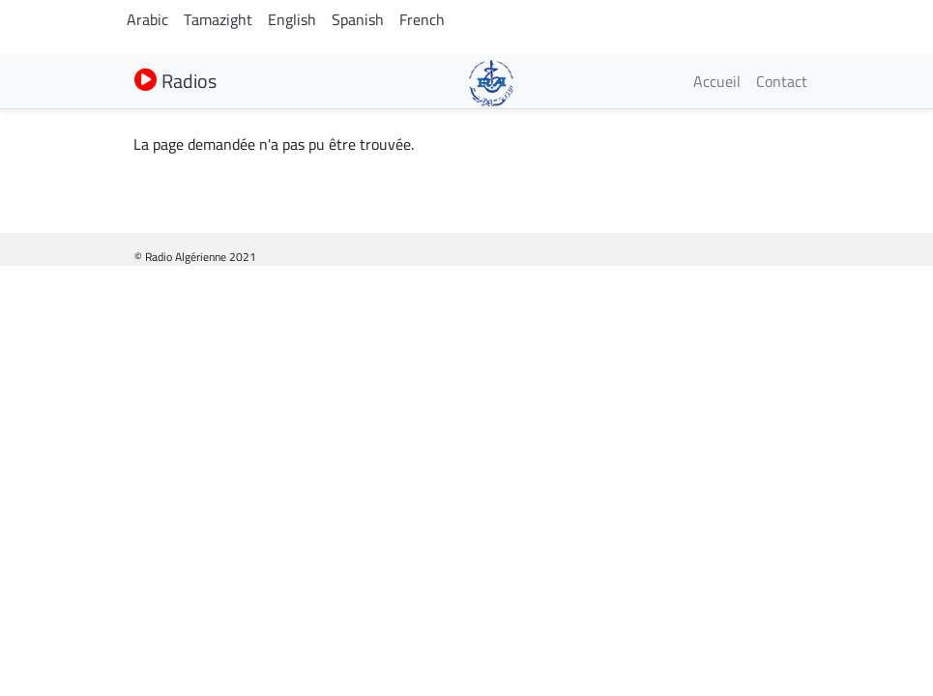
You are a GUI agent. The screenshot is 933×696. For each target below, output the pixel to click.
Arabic (147, 19)
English (292, 19)
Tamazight (218, 19)
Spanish (358, 19)
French (422, 19)
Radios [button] (175, 81)
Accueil (717, 81)
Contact (781, 81)
